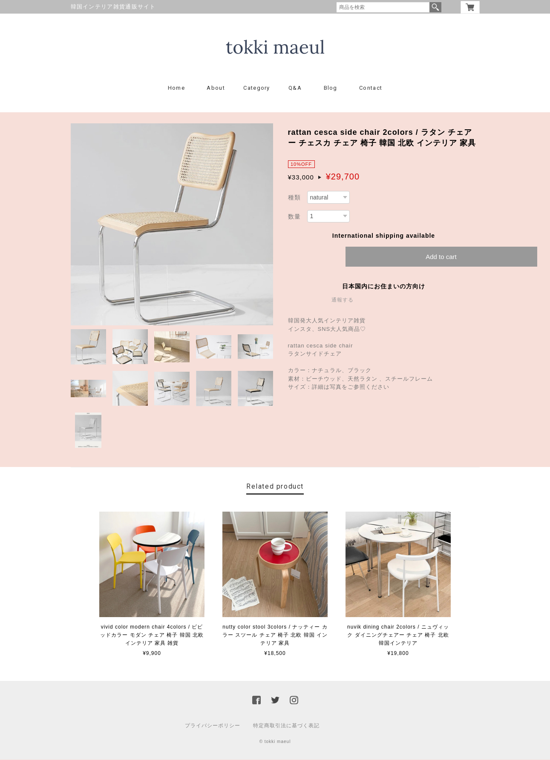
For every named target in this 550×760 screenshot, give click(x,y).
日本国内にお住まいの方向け (383, 286)
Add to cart (441, 257)
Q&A (295, 88)
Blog (330, 88)
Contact (370, 88)
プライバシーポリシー (212, 726)
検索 (435, 7)
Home (176, 88)
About (216, 88)
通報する (342, 300)
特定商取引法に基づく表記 (286, 726)
